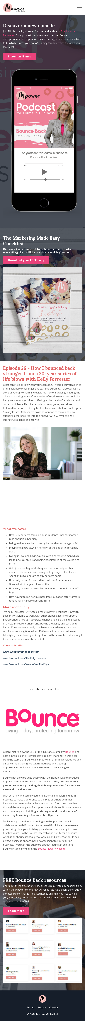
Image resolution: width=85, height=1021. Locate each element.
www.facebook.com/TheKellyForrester (24, 658)
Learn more (16, 911)
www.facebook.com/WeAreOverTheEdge (26, 664)
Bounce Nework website (51, 848)
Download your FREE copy (26, 260)
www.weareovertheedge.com (21, 651)
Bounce (69, 752)
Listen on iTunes (19, 56)
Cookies (53, 1007)
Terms (30, 1007)
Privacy (42, 1007)
